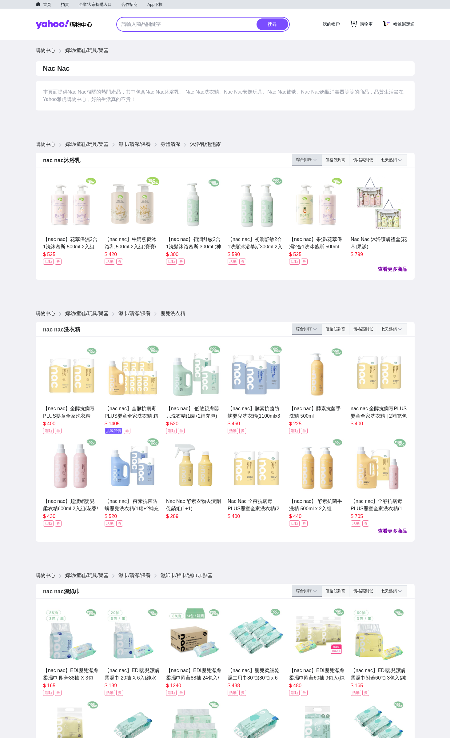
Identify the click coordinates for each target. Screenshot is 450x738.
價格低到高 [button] (335, 160)
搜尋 (272, 24)
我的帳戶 (331, 24)
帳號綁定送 (404, 24)
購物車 (366, 24)
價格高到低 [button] (363, 160)
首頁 (47, 4)
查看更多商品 (392, 269)
